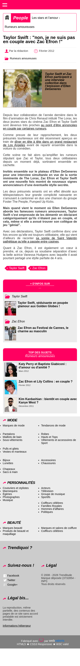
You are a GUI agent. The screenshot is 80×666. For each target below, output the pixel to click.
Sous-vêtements (12, 439)
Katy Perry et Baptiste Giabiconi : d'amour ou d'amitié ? (42, 365)
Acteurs (45, 488)
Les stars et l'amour (45, 17)
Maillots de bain (12, 436)
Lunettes (8, 463)
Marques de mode (14, 425)
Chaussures (48, 463)
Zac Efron (38, 268)
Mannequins (10, 491)
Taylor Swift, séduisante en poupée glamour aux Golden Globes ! (43, 304)
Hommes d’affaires (52, 508)
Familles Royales (51, 505)
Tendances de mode (53, 425)
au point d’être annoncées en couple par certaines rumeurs (40, 127)
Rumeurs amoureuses (19, 26)
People (20, 17)
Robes (45, 433)
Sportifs (45, 497)
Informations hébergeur (17, 625)
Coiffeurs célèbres (52, 502)
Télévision (47, 491)
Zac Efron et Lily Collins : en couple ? (45, 381)
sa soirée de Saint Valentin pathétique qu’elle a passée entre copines (40, 240)
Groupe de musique (53, 494)
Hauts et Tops (49, 436)
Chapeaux (9, 468)
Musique (8, 500)
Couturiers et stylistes (16, 488)
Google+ (12, 584)
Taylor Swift (17, 268)
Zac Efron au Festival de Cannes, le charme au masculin (43, 329)
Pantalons (9, 433)
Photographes (11, 497)
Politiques (47, 511)
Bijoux (6, 460)
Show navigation (4, 4)
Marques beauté (12, 527)
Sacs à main (10, 472)
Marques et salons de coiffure (59, 527)
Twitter (11, 579)
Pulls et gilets (11, 448)
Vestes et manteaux (14, 451)
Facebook (13, 575)
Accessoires (48, 460)
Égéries (7, 494)
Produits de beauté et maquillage (15, 532)
